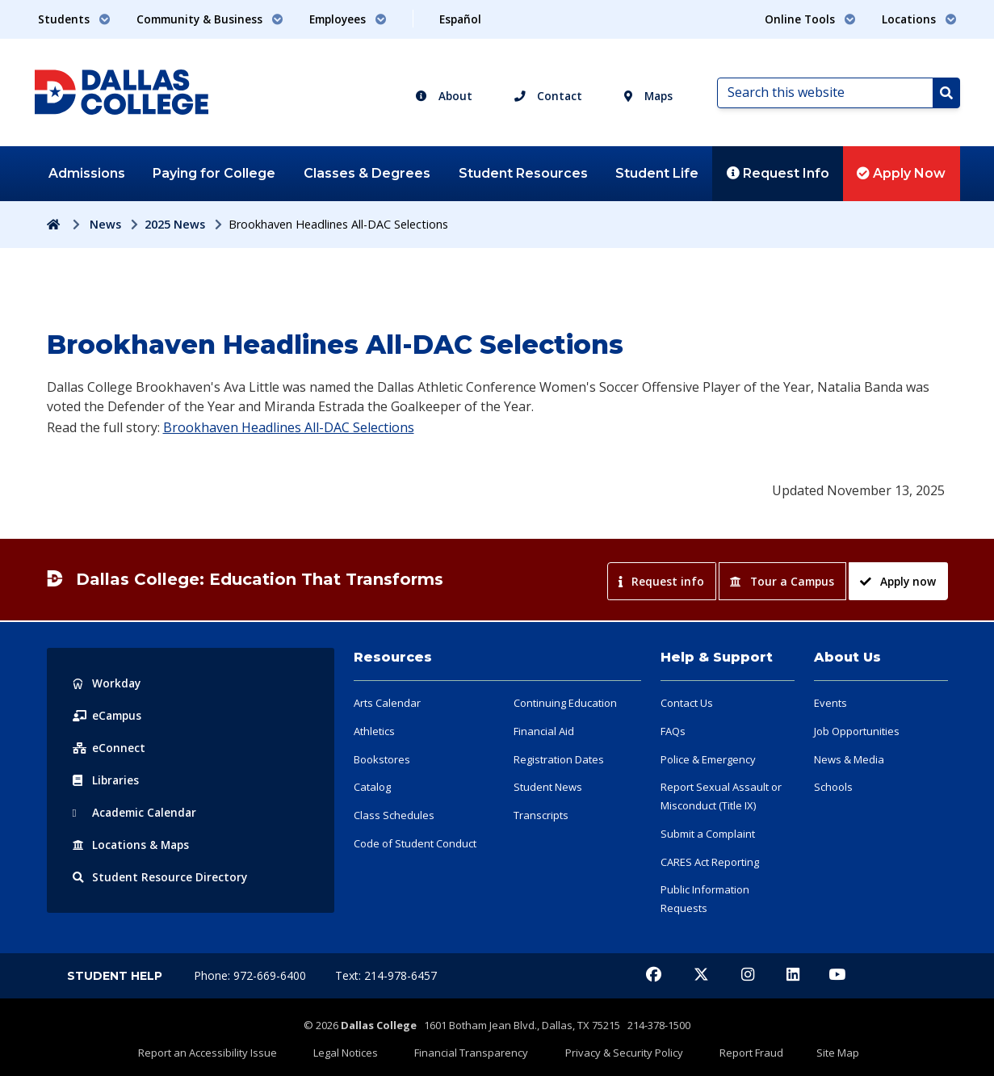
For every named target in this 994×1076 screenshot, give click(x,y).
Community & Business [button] (209, 19)
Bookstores (382, 759)
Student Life (656, 173)
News (105, 224)
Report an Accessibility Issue (242, 1049)
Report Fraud (730, 1049)
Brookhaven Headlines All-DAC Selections (288, 427)
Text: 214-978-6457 (386, 975)
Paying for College (214, 173)
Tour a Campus (781, 581)
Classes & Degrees (367, 173)
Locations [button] (919, 19)
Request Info (778, 173)
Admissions (86, 173)
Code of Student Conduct (415, 843)
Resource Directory (160, 877)
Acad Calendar (136, 812)
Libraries (107, 780)
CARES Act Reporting (710, 862)
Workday (107, 683)
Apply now (897, 581)
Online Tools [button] (810, 19)
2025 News (175, 224)
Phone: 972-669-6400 (251, 975)
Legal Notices (366, 1049)
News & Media (849, 759)
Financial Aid (544, 731)
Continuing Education (565, 703)
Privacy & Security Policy (617, 1049)
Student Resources (523, 173)
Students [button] (74, 19)
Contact (548, 95)
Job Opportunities (857, 731)
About (444, 95)
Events (830, 703)
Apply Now (901, 173)
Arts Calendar (387, 703)
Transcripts (541, 815)
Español (460, 19)
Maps (648, 95)
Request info (661, 581)
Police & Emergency (708, 759)
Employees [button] (348, 19)
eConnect (109, 747)
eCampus (109, 715)
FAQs (673, 731)
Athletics (374, 731)
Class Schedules (394, 815)
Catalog (372, 787)
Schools (833, 787)
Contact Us (687, 703)
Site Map (803, 1049)
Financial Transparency (478, 1049)
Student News (548, 787)
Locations (132, 844)
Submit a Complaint (708, 833)
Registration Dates (559, 759)
